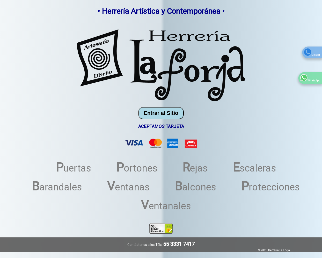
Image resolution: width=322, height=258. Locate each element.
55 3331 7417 (179, 244)
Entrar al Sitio (161, 113)
